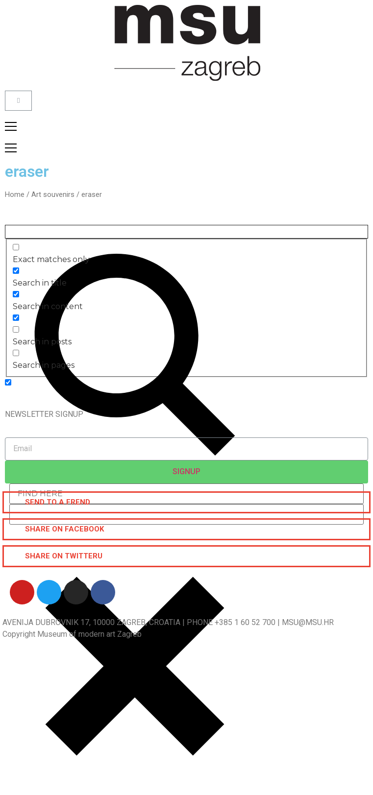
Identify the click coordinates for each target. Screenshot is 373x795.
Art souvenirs (53, 194)
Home (15, 194)
